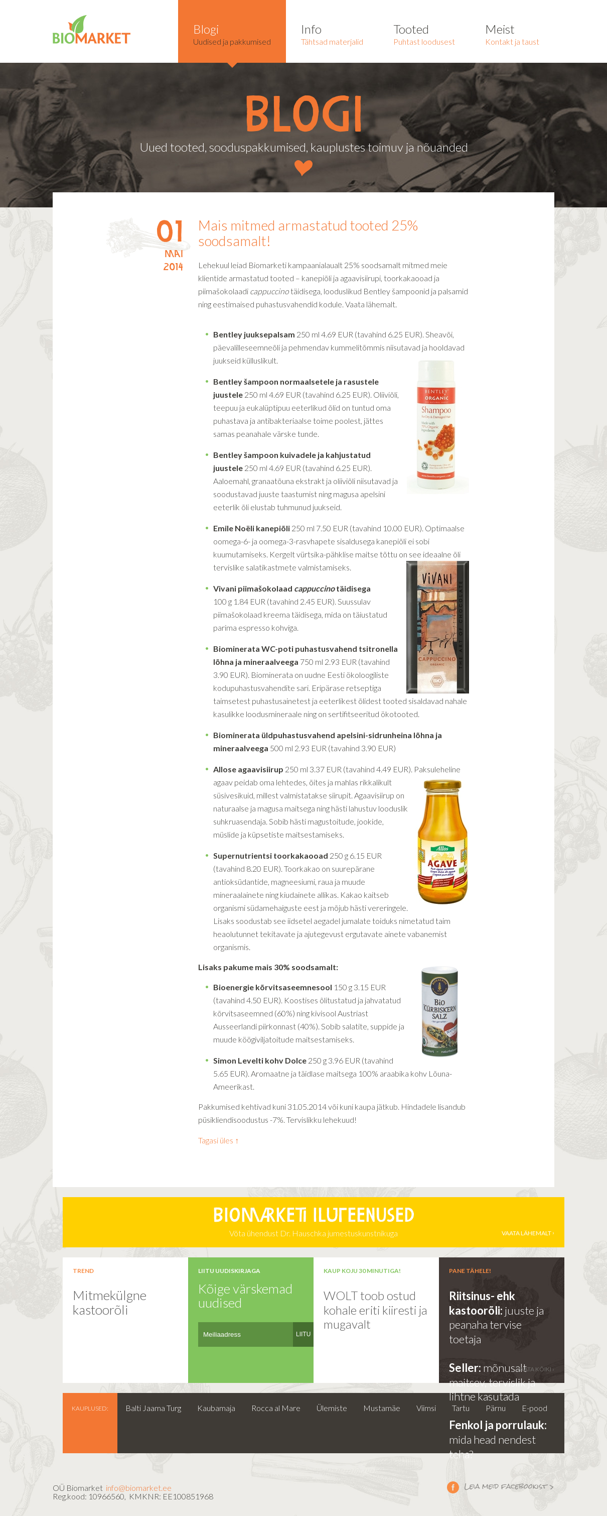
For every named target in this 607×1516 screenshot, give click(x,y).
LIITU (303, 1334)
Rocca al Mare (275, 1408)
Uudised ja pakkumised (232, 34)
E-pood (534, 1408)
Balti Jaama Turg (153, 1408)
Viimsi (426, 1408)
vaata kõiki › (535, 1369)
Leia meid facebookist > (453, 1486)
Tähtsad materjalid (332, 34)
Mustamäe (381, 1408)
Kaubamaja (216, 1408)
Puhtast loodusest (424, 34)
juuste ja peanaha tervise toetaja (496, 1325)
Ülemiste (332, 1408)
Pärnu (496, 1408)
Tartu (461, 1408)
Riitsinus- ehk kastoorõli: (482, 1303)
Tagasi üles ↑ (218, 1140)
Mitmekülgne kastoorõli (109, 1302)
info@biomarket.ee (139, 1487)
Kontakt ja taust (512, 34)
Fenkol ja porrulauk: (498, 1425)
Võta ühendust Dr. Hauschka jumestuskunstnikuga (313, 1222)
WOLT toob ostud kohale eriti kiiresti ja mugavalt (375, 1309)
